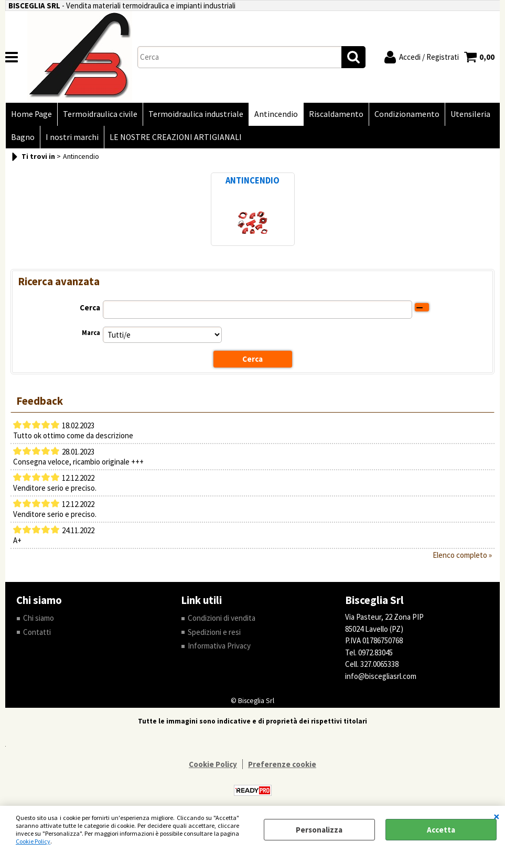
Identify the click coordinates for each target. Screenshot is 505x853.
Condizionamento (406, 114)
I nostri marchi (72, 137)
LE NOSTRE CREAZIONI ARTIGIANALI (176, 137)
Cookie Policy (33, 841)
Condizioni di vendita (221, 618)
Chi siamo (38, 618)
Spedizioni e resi (214, 632)
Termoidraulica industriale (195, 114)
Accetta (441, 830)
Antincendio (276, 114)
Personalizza (319, 830)
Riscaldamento (336, 114)
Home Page (31, 114)
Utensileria (470, 114)
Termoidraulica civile (100, 114)
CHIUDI (496, 816)
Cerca (90, 307)
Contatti (37, 632)
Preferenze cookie (282, 764)
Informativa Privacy (219, 646)
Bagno (23, 137)
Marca (91, 333)
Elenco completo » (462, 555)
